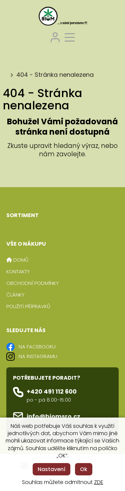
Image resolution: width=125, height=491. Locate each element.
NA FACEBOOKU (37, 346)
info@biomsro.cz (53, 416)
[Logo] (63, 17)
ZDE (98, 482)
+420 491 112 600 (52, 391)
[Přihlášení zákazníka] (55, 36)
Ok (83, 469)
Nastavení (51, 469)
